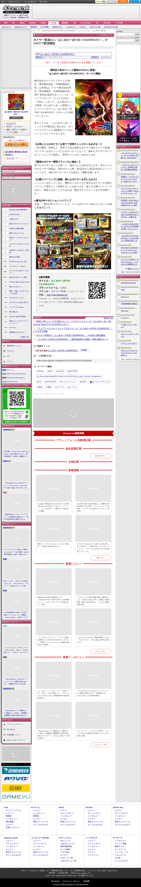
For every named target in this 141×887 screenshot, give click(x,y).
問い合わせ (44, 2)
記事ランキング (12, 827)
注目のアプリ (57, 26)
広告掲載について (13, 734)
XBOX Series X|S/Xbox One (16, 374)
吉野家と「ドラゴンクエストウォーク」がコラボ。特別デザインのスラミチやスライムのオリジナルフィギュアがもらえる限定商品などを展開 (130, 179)
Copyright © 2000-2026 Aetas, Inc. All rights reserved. (70, 884)
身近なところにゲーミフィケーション (19, 322)
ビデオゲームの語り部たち (19, 302)
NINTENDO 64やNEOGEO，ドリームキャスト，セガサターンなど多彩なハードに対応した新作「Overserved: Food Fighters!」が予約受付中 (130, 250)
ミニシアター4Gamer (16, 307)
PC (13, 23)
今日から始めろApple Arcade (19, 282)
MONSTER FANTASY (128, 283)
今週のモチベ (14, 219)
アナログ (107, 23)
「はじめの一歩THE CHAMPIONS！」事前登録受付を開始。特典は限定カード (72, 339)
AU (40, 382)
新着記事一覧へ (100, 456)
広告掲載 (86, 881)
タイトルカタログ (40, 824)
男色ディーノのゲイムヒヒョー (19, 239)
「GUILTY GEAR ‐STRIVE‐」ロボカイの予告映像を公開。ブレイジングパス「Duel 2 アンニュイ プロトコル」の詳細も (130, 226)
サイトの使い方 (30, 2)
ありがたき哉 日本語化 (17, 316)
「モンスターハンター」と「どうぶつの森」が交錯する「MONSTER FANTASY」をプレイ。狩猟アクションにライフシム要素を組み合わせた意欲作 (53, 641)
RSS (3, 2)
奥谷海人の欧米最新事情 (18, 210)
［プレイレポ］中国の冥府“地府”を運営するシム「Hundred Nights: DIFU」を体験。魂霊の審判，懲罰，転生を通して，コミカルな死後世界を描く (93, 600)
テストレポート (94, 843)
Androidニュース (20, 26)
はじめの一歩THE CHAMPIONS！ (16, 113)
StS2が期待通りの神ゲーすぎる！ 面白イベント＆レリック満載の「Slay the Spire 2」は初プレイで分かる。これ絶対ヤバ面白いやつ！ (16, 615)
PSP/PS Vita (118, 807)
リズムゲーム (120, 855)
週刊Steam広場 (14, 257)
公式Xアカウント (14, 2)
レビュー (10, 813)
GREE (83, 382)
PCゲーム (10, 370)
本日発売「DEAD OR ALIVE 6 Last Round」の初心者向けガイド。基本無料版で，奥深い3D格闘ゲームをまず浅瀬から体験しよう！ (16, 454)
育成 (40, 387)
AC (97, 23)
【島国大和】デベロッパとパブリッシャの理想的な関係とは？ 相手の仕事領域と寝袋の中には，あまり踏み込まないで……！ (16, 517)
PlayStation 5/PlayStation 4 (15, 378)
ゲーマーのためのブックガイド (19, 272)
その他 (117, 858)
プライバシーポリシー (15, 724)
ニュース (10, 158)
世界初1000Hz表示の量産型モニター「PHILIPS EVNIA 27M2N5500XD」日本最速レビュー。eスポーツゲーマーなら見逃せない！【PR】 (53, 600)
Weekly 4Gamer (14, 214)
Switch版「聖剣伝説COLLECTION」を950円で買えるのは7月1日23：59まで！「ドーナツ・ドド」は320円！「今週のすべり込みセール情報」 (53, 507)
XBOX (22, 23)
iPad (50, 371)
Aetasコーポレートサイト (16, 740)
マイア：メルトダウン (129, 343)
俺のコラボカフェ (15, 287)
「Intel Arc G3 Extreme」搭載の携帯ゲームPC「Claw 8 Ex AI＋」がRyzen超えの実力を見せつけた (93, 640)
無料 (49, 387)
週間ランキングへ (133, 268)
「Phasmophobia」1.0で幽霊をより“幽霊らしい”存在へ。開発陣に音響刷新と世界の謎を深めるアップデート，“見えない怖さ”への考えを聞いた (16, 713)
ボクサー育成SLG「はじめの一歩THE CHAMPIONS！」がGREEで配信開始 (70, 335)
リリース (60, 387)
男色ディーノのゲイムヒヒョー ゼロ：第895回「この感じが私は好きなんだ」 (53, 545)
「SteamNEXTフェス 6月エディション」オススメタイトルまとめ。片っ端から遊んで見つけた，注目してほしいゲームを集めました (16, 485)
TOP (5, 23)
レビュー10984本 (9, 17)
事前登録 (33, 26)
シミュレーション (69, 382)
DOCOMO (73, 371)
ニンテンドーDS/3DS (40, 838)
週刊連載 (10, 822)
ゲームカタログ (121, 861)
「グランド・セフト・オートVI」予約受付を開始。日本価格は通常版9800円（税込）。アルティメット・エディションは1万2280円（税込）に (130, 167)
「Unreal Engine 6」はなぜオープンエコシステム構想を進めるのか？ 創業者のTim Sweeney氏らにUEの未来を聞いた (15, 681)
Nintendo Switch (12, 381)
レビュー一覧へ (100, 651)
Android (61, 371)
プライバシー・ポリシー (71, 881)
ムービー (82, 26)
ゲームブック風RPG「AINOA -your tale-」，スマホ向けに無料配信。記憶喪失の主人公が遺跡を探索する (130, 261)
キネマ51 (12, 327)
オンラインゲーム (13, 810)
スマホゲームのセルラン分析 (19, 245)
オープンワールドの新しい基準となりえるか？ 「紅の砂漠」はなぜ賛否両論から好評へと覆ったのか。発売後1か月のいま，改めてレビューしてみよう (16, 552)
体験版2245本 (23, 17)
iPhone (41, 371)
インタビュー (71, 26)
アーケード (117, 838)
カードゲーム (120, 849)
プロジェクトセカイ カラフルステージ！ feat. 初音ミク (129, 352)
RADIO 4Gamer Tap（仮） (18, 261)
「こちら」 (83, 873)
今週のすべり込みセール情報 (19, 251)
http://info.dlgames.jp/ (57, 295)
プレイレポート (67, 813)
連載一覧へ (26, 337)
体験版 (9, 816)
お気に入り (112, 1)
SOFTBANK (51, 382)
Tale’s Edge (124, 310)
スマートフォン (65, 838)
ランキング (134, 1)
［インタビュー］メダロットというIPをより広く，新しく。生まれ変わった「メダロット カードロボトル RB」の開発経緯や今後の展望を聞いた (16, 650)
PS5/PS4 (32, 23)
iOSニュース (6, 26)
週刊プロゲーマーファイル (19, 224)
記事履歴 (123, 1)
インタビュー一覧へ (100, 745)
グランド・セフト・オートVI (130, 335)
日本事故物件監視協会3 (129, 303)
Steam (123, 289)
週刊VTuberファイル (16, 233)
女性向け (64, 23)
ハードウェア (86, 23)
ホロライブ (125, 297)
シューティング (121, 852)
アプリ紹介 (65, 852)
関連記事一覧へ (109, 318)
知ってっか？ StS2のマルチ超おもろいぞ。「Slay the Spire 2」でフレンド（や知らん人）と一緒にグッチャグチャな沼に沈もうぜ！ (16, 583)
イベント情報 (120, 843)
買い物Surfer (13, 312)
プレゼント (11, 351)
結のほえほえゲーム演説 (18, 277)
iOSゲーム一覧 (95, 26)
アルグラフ (11, 123)
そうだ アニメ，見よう (17, 266)
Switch (43, 23)
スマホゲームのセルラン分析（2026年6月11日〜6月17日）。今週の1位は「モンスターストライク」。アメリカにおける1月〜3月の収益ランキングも (93, 547)
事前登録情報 (66, 846)
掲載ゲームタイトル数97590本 (16, 15)
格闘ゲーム (119, 846)
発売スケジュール (40, 822)
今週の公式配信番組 (16, 228)
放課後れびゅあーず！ (17, 332)
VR (74, 23)
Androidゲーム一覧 (111, 26)
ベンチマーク (93, 855)
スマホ (53, 23)
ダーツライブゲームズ (101, 382)
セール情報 (45, 26)
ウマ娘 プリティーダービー (129, 326)
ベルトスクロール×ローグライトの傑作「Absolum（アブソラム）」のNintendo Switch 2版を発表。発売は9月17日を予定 (130, 190)
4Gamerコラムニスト (16, 298)
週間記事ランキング (14, 345)
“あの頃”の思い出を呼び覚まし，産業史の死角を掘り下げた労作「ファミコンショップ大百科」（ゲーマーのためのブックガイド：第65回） (93, 507)
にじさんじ (125, 317)
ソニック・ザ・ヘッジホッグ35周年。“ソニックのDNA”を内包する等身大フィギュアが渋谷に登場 (93, 733)
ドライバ (10, 361)
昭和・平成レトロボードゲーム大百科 (19, 292)
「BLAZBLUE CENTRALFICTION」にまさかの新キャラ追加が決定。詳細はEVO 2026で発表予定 (130, 238)
